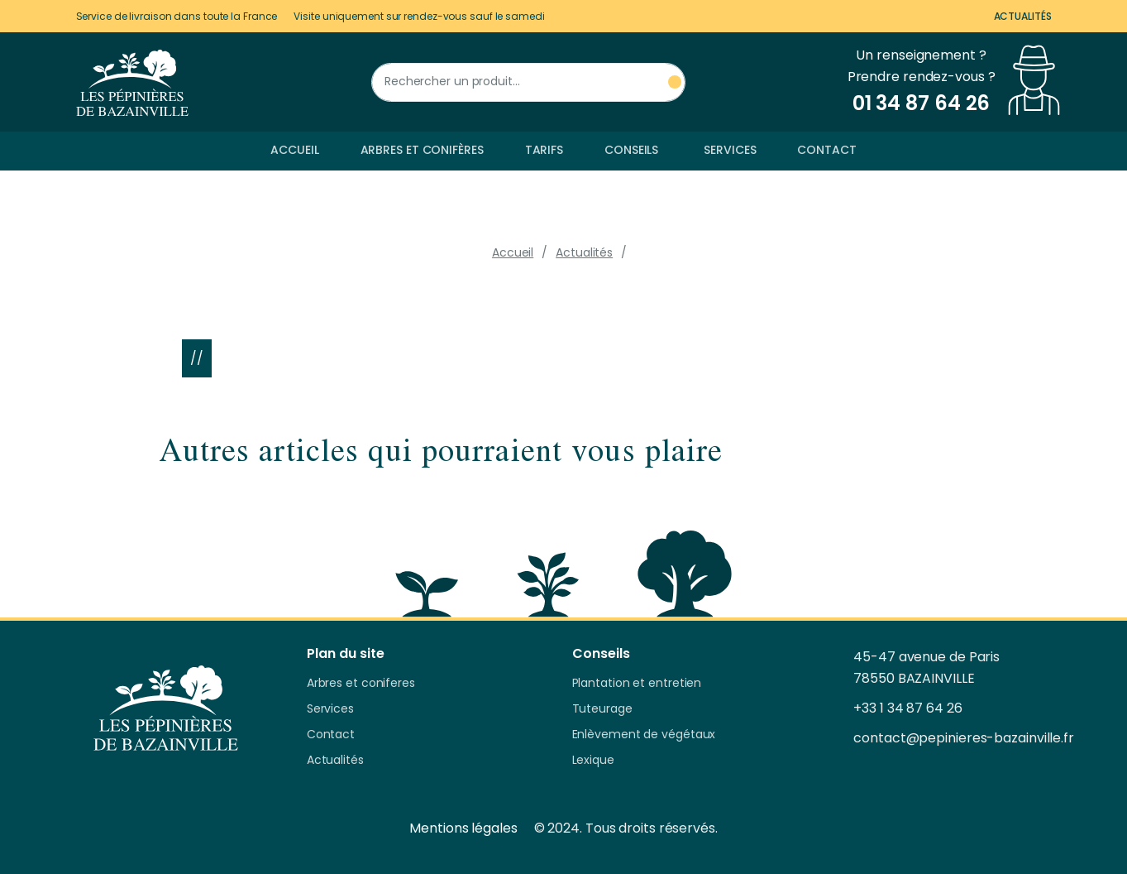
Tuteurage (602, 709)
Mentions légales (463, 828)
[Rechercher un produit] (528, 82)
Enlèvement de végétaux (644, 735)
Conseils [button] (631, 150)
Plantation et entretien (637, 683)
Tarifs (544, 150)
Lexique (593, 760)
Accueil (294, 150)
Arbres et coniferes (361, 683)
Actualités (1023, 16)
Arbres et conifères (422, 150)
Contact (826, 150)
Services (730, 150)
